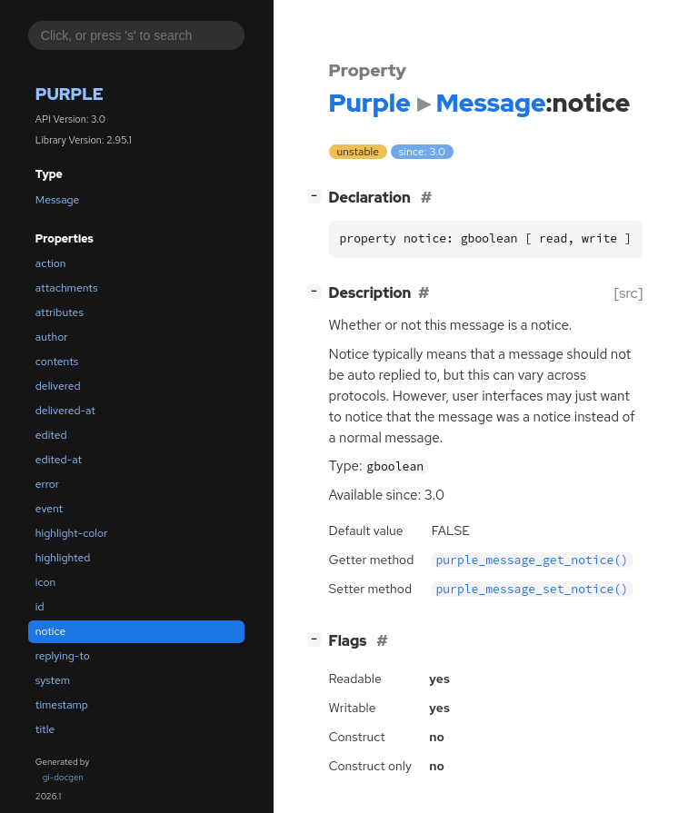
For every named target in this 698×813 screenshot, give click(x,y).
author (51, 337)
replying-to (62, 656)
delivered (58, 386)
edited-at (58, 459)
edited (51, 435)
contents (57, 361)
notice (50, 631)
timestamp (61, 705)
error (47, 484)
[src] (628, 292)
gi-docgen (63, 777)
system (52, 680)
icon (45, 582)
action (50, 263)
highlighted (63, 557)
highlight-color (71, 533)
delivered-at (65, 410)
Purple (69, 94)
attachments (66, 288)
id (40, 607)
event (49, 508)
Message (57, 200)
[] (317, 195)
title (45, 729)
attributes (59, 312)
